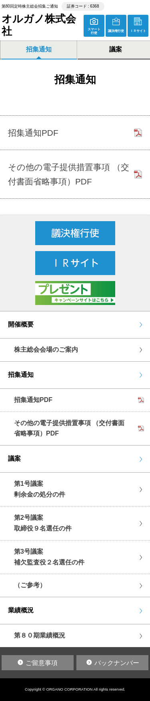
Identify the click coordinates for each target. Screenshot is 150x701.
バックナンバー (116, 662)
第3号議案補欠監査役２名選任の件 (49, 557)
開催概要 (21, 324)
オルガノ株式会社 (39, 25)
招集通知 (39, 49)
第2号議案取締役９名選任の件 (43, 523)
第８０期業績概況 (39, 635)
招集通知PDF (33, 399)
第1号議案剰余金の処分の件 (39, 489)
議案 (14, 458)
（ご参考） (30, 585)
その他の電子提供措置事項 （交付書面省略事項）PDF (69, 428)
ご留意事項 (42, 662)
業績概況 (21, 610)
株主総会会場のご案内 (46, 349)
